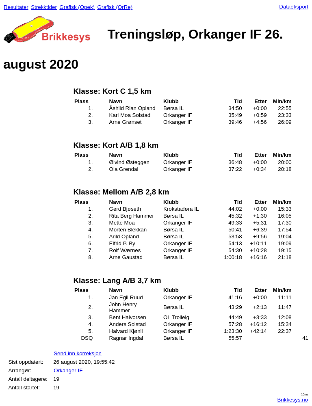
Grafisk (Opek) (77, 7)
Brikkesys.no (292, 400)
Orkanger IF (68, 370)
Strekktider (44, 7)
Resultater (16, 7)
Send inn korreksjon (78, 353)
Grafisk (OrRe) (114, 7)
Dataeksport (293, 7)
